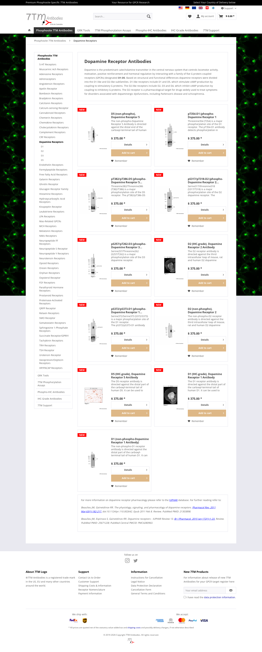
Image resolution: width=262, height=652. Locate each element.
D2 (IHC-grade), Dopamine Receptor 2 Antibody (205, 245)
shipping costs (134, 627)
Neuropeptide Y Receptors (54, 253)
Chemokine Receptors (51, 122)
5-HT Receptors (47, 64)
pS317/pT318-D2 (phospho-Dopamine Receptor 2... (205, 180)
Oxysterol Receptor (49, 277)
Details (135, 144)
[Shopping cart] (226, 16)
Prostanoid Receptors (51, 295)
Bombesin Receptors (50, 93)
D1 (42, 146)
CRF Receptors (47, 137)
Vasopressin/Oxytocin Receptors (51, 361)
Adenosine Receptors (51, 74)
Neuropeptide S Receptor (53, 248)
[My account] (205, 16)
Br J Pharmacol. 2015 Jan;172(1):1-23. (194, 518)
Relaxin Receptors (49, 313)
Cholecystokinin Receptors (54, 127)
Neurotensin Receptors (52, 258)
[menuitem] (122, 16)
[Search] (148, 16)
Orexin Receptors (49, 268)
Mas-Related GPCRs (50, 221)
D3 (42, 155)
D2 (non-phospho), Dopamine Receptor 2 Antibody (202, 310)
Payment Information (90, 593)
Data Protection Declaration (146, 585)
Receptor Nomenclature (91, 589)
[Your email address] (205, 590)
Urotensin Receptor (50, 355)
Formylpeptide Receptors (53, 169)
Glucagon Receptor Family (53, 189)
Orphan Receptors (49, 272)
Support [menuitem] (227, 8)
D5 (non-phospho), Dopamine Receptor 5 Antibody (125, 115)
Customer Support (88, 581)
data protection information (219, 597)
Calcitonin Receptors (50, 103)
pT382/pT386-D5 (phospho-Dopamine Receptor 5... (128, 180)
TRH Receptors (47, 345)
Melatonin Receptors (50, 231)
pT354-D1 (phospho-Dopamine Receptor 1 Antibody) (202, 115)
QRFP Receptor (47, 308)
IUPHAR (173, 500)
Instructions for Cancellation (147, 577)
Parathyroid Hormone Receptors (51, 289)
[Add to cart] (130, 152)
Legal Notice (138, 581)
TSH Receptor (46, 350)
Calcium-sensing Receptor (54, 108)
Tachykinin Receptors (51, 340)
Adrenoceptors (47, 79)
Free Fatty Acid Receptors (53, 174)
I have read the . (211, 597)
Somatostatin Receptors (52, 322)
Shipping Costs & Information (94, 585)
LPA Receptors (47, 216)
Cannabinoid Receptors (52, 112)
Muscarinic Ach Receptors (53, 69)
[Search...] (122, 16)
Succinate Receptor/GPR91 (54, 335)
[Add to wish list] (119, 161)
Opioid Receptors (49, 263)
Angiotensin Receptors (51, 83)
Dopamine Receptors (51, 141)
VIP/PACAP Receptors (50, 368)
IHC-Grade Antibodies (50, 398)
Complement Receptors (52, 132)
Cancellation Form (141, 589)
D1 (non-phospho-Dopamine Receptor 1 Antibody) (130, 440)
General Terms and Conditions (148, 593)
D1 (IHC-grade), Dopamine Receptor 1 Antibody (205, 375)
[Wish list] (189, 16)
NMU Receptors (48, 235)
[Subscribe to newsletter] (231, 590)
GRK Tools (43, 375)
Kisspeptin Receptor (50, 206)
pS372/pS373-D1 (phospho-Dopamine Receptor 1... (128, 310)
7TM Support (45, 405)
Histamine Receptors (50, 193)
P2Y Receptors (47, 282)
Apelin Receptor (48, 88)
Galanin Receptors (49, 179)
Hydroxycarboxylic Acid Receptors (52, 200)
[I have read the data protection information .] (185, 597)
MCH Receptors (47, 226)
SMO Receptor (47, 318)
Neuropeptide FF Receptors (48, 242)
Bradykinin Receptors (51, 98)
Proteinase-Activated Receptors (50, 302)
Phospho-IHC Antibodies (51, 392)
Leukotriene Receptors (51, 211)
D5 (42, 160)
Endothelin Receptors (51, 164)
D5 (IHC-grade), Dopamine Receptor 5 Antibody (128, 375)
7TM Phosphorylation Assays (49, 384)
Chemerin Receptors (50, 117)
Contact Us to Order (89, 577)
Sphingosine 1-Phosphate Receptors (53, 329)
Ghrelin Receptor (48, 184)
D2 (42, 151)
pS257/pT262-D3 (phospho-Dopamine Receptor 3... (128, 245)
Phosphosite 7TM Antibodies (47, 57)
